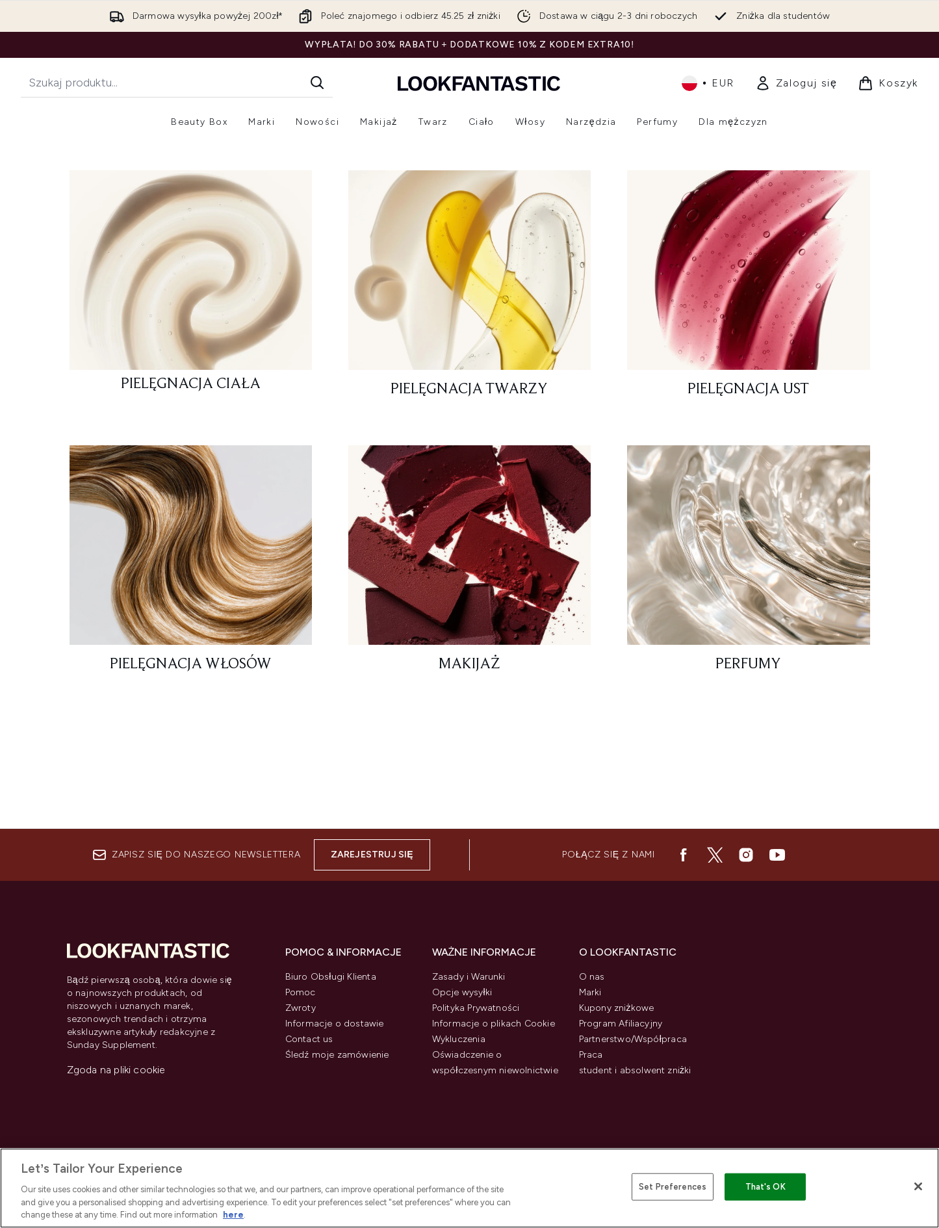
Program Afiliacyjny (621, 1023)
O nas (592, 976)
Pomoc (300, 992)
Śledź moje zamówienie (337, 1054)
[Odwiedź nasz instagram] (746, 855)
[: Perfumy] (748, 675)
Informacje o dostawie (334, 1023)
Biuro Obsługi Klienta (330, 976)
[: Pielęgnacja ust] (748, 399)
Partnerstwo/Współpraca (633, 1039)
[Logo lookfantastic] (479, 83)
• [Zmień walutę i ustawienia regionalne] (708, 83)
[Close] (918, 1186)
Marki (590, 992)
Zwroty (300, 1007)
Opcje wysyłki (462, 992)
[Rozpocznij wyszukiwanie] (177, 82)
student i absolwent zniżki (635, 1070)
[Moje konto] (796, 83)
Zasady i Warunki (469, 976)
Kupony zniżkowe (616, 1007)
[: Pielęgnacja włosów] (191, 675)
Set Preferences (672, 1187)
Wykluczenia (458, 1039)
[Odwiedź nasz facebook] (683, 855)
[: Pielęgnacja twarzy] (469, 399)
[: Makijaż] (469, 675)
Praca (591, 1054)
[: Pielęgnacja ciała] (191, 399)
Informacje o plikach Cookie (493, 1023)
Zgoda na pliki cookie (116, 1070)
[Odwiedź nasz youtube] (777, 855)
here (233, 1215)
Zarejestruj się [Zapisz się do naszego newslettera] (372, 854)
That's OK (765, 1187)
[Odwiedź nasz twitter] (714, 855)
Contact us (309, 1039)
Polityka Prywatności (476, 1007)
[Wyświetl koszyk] (888, 83)
